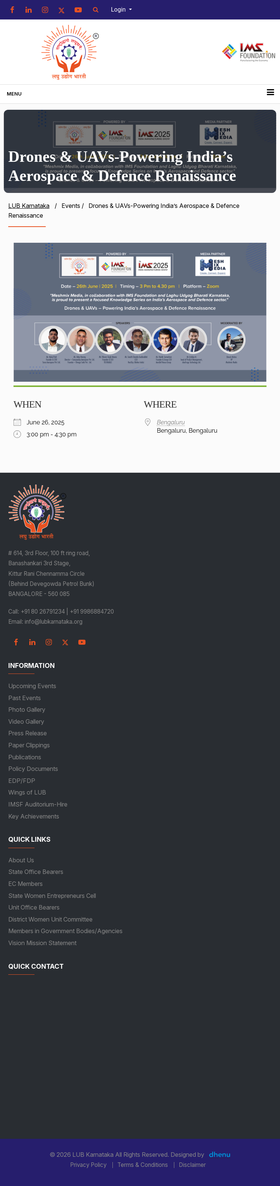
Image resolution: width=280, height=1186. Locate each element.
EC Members (25, 883)
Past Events (24, 698)
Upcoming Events (32, 686)
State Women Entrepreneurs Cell (52, 895)
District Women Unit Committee (50, 919)
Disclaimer (192, 1165)
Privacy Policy (88, 1165)
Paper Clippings (29, 745)
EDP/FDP (21, 780)
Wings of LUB (27, 792)
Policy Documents (33, 768)
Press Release (27, 733)
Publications (24, 757)
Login (119, 9)
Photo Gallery (26, 709)
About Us (21, 860)
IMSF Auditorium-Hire (37, 804)
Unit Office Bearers (34, 907)
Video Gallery (26, 721)
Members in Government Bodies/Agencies (65, 931)
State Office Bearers (35, 871)
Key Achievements (33, 816)
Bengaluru (171, 422)
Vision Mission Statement (42, 943)
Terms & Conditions (142, 1165)
